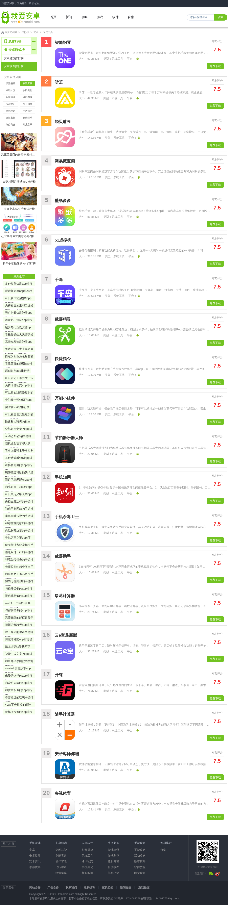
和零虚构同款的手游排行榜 (19, 524)
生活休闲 (27, 110)
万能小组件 (65, 398)
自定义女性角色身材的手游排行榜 (19, 357)
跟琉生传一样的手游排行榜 (19, 553)
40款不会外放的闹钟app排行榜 (18, 705)
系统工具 (48, 32)
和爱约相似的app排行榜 (18, 690)
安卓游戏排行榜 (14, 58)
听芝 (59, 82)
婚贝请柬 (63, 121)
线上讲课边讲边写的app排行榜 (17, 647)
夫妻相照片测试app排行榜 (19, 181)
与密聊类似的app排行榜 (18, 611)
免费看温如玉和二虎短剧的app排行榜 (19, 306)
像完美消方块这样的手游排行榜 (19, 545)
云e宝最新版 (66, 635)
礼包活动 (113, 873)
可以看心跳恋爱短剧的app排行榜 (19, 393)
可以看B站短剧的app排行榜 (18, 299)
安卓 (35, 32)
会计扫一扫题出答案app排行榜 (17, 603)
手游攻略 (35, 867)
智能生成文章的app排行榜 (18, 654)
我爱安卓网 (11, 32)
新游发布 (113, 867)
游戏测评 (113, 855)
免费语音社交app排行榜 (18, 386)
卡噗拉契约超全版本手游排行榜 (19, 567)
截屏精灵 (63, 319)
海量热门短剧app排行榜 (18, 320)
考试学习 (10, 104)
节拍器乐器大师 (69, 437)
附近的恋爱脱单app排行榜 (18, 480)
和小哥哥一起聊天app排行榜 (18, 487)
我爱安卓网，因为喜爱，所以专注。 (21, 3)
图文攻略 (139, 873)
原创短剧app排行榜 (17, 370)
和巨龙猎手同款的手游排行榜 (19, 661)
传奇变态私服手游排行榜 (19, 208)
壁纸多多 (63, 200)
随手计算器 (65, 714)
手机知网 (63, 477)
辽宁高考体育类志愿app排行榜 (19, 236)
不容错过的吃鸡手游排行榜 (19, 698)
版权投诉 (89, 887)
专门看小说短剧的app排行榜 (18, 400)
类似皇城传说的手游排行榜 (19, 516)
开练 (59, 675)
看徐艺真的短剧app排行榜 (18, 364)
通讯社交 (10, 90)
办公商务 (10, 124)
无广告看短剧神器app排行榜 (18, 313)
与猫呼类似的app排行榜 (18, 589)
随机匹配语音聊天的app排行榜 (17, 444)
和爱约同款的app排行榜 (18, 683)
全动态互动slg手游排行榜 (18, 436)
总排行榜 (12, 41)
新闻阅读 (10, 97)
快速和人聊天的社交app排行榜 (17, 422)
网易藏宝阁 (65, 161)
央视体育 (63, 793)
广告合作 (53, 887)
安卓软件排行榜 (14, 66)
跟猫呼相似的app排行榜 (18, 596)
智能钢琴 (63, 42)
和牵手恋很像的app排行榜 (19, 263)
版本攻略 (139, 861)
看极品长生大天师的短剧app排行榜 (19, 335)
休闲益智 (61, 849)
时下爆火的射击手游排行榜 (19, 632)
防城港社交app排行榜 (18, 639)
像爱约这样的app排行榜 (18, 676)
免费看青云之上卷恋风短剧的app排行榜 (19, 349)
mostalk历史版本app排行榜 (18, 669)
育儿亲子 (27, 124)
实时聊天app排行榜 (17, 407)
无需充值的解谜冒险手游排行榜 (19, 618)
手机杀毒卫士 (67, 516)
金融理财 (10, 110)
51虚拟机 (63, 240)
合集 (163, 849)
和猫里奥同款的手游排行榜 (19, 509)
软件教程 (139, 867)
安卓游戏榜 (14, 50)
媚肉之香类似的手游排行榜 (19, 582)
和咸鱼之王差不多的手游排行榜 (19, 574)
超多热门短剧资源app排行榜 (18, 328)
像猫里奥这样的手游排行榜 (19, 502)
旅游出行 (10, 117)
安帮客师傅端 (67, 754)
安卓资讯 (35, 861)
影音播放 (10, 83)
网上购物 (27, 104)
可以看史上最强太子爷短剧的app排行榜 (19, 378)
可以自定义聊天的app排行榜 (18, 495)
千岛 (59, 279)
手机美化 (27, 90)
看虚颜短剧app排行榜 (18, 291)
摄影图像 (27, 97)
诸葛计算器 (65, 596)
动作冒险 (61, 861)
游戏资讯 (113, 849)
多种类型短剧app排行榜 (18, 284)
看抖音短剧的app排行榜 (18, 465)
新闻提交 (125, 887)
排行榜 (25, 32)
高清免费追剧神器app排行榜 (18, 342)
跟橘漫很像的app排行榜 (18, 712)
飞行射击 (61, 867)
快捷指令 (63, 358)
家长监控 (107, 887)
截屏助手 (63, 556)
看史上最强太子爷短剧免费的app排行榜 (19, 451)
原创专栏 (113, 861)
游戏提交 (144, 887)
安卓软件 (35, 855)
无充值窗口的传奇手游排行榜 (19, 154)
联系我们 (71, 887)
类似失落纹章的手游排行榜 (19, 531)
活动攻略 (139, 855)
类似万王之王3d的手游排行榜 (18, 538)
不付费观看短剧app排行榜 (18, 458)
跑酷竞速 (61, 855)
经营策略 (61, 873)
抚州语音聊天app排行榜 (18, 625)
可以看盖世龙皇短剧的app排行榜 (19, 415)
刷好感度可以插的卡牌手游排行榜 (19, 473)
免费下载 (215, 66)
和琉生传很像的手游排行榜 (19, 560)
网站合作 (35, 887)
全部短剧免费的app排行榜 (18, 429)
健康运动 (27, 117)
